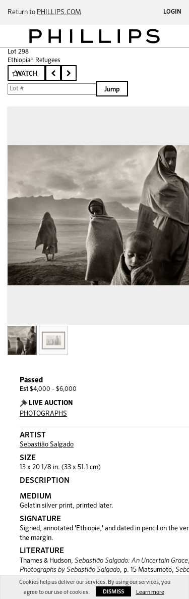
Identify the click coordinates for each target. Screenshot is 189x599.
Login (172, 12)
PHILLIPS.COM (59, 12)
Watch (26, 74)
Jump (112, 89)
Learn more (150, 592)
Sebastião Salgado (47, 444)
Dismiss (113, 591)
